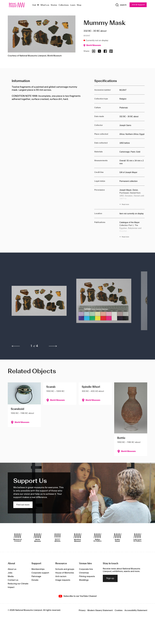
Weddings (84, 580)
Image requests (62, 580)
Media (11, 576)
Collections (64, 5)
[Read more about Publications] (131, 230)
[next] (53, 346)
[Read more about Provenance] (131, 197)
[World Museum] (37, 537)
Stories (54, 5)
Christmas (84, 573)
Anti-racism (60, 576)
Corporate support (40, 573)
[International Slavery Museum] (57, 537)
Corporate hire (86, 569)
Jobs (10, 573)
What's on (45, 5)
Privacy (82, 610)
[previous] (16, 346)
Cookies (119, 610)
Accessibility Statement (135, 610)
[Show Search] (119, 5)
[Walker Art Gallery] (97, 537)
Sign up (110, 578)
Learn (72, 5)
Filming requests (87, 576)
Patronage (36, 576)
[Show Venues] (38, 5)
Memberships (38, 569)
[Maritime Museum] (77, 537)
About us (12, 569)
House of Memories (64, 573)
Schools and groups (64, 569)
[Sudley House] (117, 537)
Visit (34, 5)
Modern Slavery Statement (100, 610)
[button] (39, 302)
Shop (79, 5)
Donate (34, 580)
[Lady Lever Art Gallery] (137, 537)
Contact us (13, 580)
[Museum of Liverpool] (17, 537)
